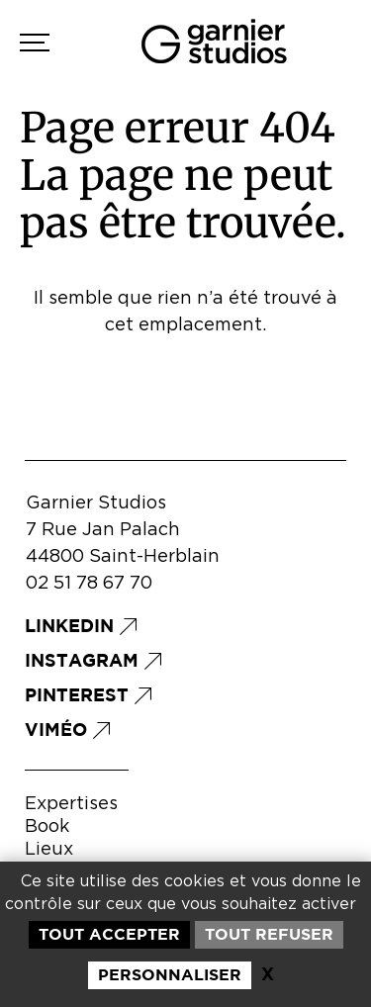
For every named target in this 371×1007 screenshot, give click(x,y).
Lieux (49, 850)
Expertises (71, 804)
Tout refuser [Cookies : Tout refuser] (269, 934)
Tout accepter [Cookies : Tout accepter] (109, 934)
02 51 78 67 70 (89, 584)
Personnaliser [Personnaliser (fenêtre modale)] (169, 974)
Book (47, 827)
